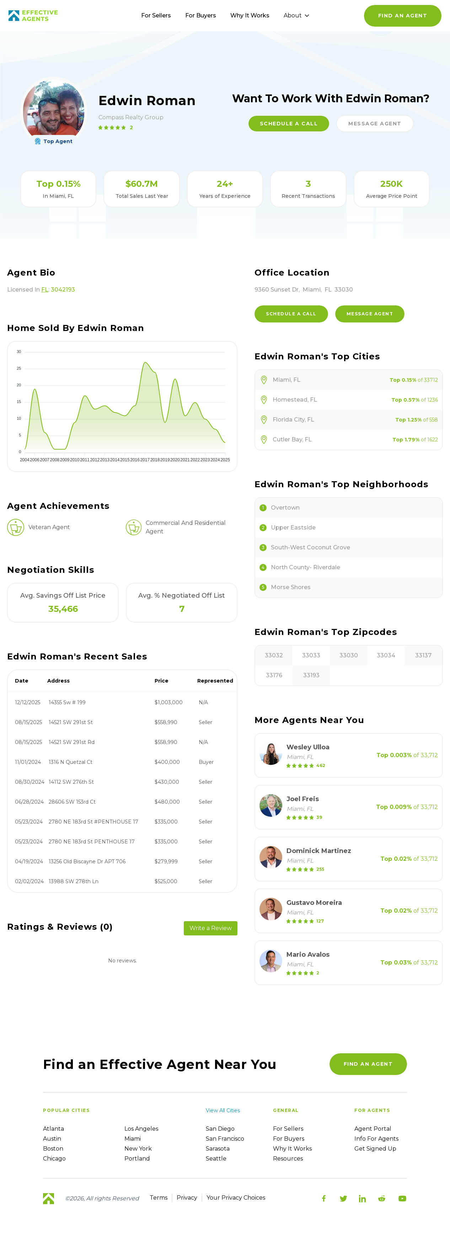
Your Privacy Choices (236, 1197)
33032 (274, 655)
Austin (52, 1138)
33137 (423, 655)
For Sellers (156, 15)
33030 (348, 655)
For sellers (288, 1128)
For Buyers (200, 15)
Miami (132, 1138)
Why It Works (249, 15)
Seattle (216, 1158)
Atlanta (53, 1128)
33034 (386, 655)
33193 (311, 675)
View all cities (223, 1110)
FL (44, 289)
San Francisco (225, 1138)
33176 (274, 675)
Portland (137, 1158)
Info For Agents (376, 1138)
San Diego (220, 1128)
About (296, 15)
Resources (288, 1158)
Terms (158, 1197)
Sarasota (218, 1148)
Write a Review (210, 928)
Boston (53, 1148)
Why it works (292, 1148)
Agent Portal (372, 1128)
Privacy (187, 1197)
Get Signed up (375, 1148)
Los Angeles (141, 1128)
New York (138, 1148)
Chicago (54, 1158)
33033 (311, 655)
